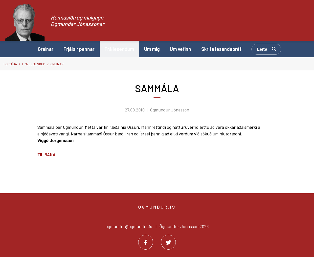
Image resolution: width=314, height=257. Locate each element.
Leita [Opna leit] (262, 49)
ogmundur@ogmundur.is (129, 226)
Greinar (57, 64)
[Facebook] (145, 242)
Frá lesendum (33, 64)
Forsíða (10, 64)
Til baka (46, 154)
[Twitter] (168, 242)
